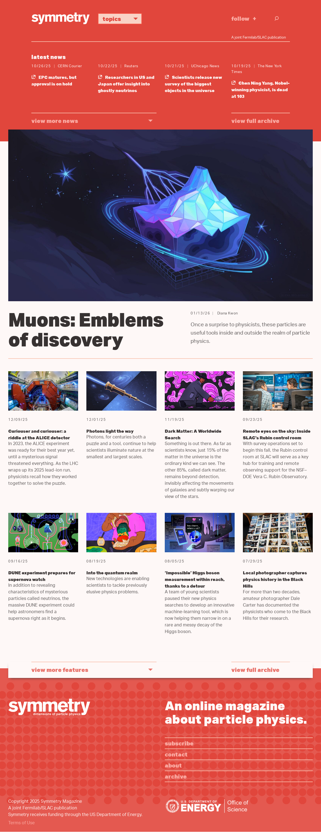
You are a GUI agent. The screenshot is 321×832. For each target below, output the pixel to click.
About (173, 765)
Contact (176, 754)
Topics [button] (122, 18)
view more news (54, 120)
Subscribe (179, 743)
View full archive (255, 120)
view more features (59, 669)
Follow (240, 18)
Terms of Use (21, 823)
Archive (176, 776)
